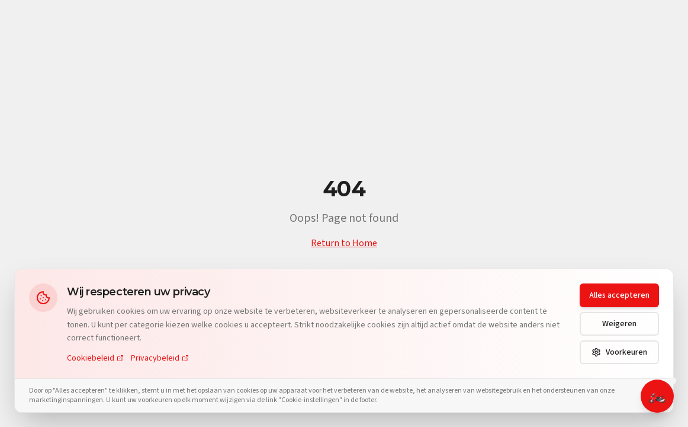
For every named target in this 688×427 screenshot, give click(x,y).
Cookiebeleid (95, 358)
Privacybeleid (160, 358)
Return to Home (344, 243)
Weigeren (619, 324)
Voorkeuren (619, 352)
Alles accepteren (619, 295)
